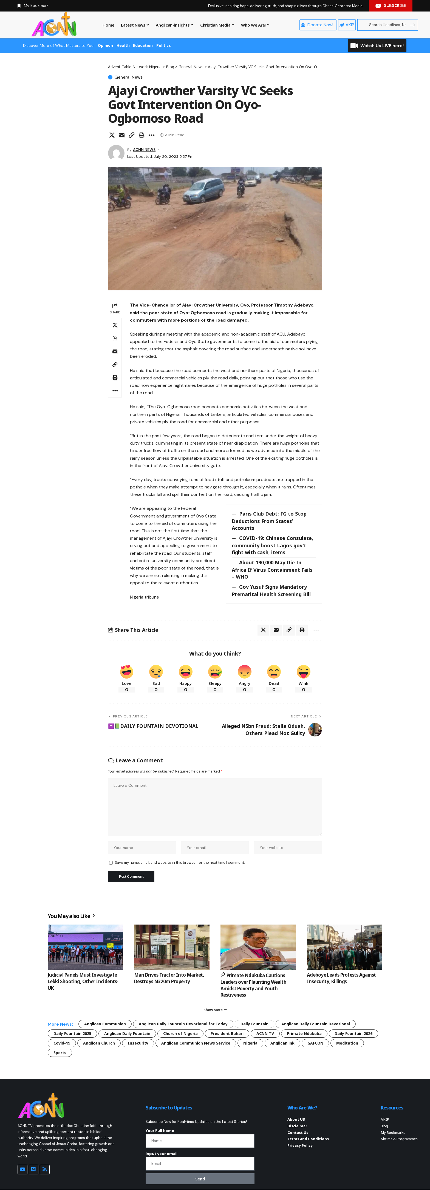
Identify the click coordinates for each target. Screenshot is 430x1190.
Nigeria (250, 1043)
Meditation (347, 1043)
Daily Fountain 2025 (72, 1033)
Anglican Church (99, 1043)
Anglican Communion (105, 1023)
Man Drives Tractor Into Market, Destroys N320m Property (169, 978)
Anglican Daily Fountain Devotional (315, 1023)
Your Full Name (160, 1130)
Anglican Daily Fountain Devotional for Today (183, 1023)
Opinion (105, 45)
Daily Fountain (254, 1023)
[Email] (122, 135)
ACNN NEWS (144, 149)
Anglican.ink (282, 1043)
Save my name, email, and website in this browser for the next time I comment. (180, 862)
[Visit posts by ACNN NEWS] (116, 153)
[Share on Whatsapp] (114, 338)
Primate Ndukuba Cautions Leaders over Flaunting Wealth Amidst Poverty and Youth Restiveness (253, 985)
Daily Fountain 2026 (353, 1033)
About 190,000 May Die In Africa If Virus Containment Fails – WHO (272, 569)
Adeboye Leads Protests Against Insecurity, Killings (341, 978)
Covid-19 (61, 1043)
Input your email (161, 1153)
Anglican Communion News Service (195, 1043)
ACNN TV (265, 1033)
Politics (163, 45)
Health (123, 45)
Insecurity (138, 1043)
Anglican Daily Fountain (127, 1033)
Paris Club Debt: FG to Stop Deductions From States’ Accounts (269, 520)
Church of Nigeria (180, 1033)
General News (128, 77)
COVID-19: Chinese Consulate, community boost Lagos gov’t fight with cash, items (272, 545)
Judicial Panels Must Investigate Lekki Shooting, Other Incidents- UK (83, 981)
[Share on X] (112, 135)
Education (143, 45)
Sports (59, 1052)
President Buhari (227, 1033)
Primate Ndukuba (304, 1033)
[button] (131, 135)
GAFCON (315, 1043)
